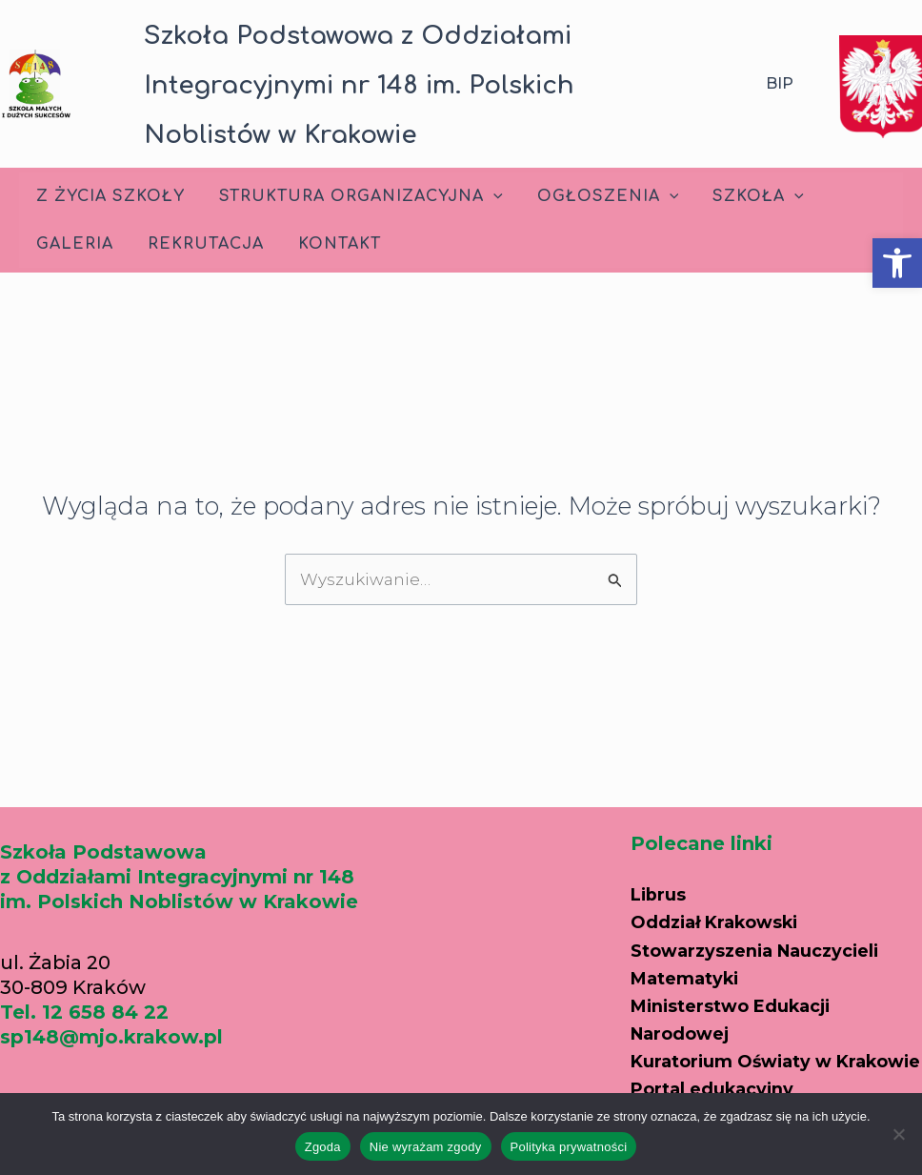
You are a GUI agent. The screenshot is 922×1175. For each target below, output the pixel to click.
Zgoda (323, 1147)
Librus (661, 850)
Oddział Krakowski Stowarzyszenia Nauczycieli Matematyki (770, 903)
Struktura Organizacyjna (355, 196)
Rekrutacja (200, 244)
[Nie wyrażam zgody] (898, 1134)
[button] (897, 263)
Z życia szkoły (108, 196)
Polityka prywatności (569, 1147)
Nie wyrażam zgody (426, 1147)
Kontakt (330, 244)
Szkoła (745, 196)
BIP (779, 83)
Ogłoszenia (599, 196)
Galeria (72, 244)
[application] (487, 196)
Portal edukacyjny (722, 1063)
